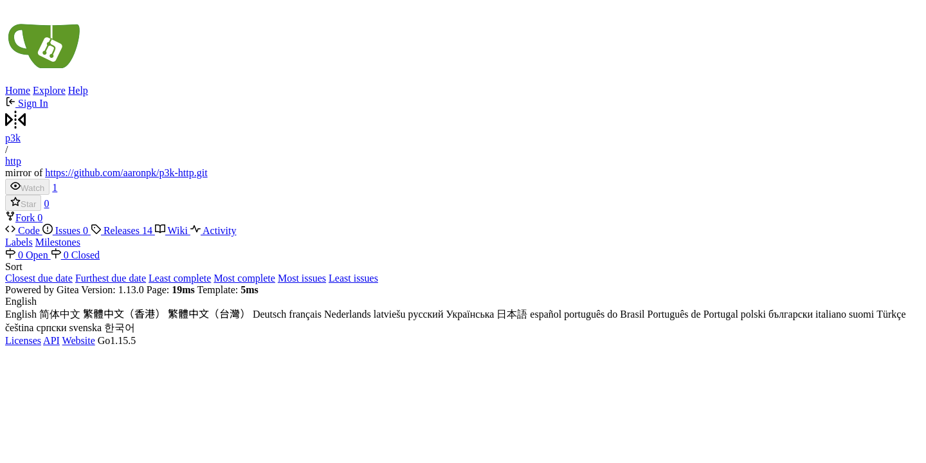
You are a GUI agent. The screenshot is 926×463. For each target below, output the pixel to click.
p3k (13, 137)
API (51, 340)
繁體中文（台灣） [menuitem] (209, 314)
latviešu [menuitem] (390, 314)
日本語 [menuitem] (511, 314)
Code (23, 230)
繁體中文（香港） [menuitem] (124, 314)
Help (78, 90)
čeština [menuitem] (19, 327)
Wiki (172, 230)
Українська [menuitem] (470, 314)
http (13, 161)
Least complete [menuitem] (180, 278)
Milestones (57, 242)
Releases (123, 230)
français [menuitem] (305, 314)
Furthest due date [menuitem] (110, 278)
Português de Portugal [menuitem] (693, 314)
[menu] (463, 272)
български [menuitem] (790, 314)
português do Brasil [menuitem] (604, 314)
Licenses (23, 340)
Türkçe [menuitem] (890, 314)
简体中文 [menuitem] (59, 314)
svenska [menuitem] (85, 327)
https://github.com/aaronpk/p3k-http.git (126, 172)
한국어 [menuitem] (119, 327)
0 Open (28, 255)
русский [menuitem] (426, 314)
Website (78, 340)
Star (23, 203)
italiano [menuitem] (830, 314)
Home (17, 90)
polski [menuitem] (753, 314)
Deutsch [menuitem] (269, 314)
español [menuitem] (545, 314)
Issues (66, 230)
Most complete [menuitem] (244, 278)
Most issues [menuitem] (302, 278)
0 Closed (75, 255)
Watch (27, 187)
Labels (19, 242)
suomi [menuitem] (861, 314)
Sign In (26, 103)
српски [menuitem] (51, 327)
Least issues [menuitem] (353, 278)
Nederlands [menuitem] (347, 314)
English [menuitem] (21, 314)
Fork (21, 217)
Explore (49, 90)
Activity (213, 230)
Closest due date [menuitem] (39, 278)
